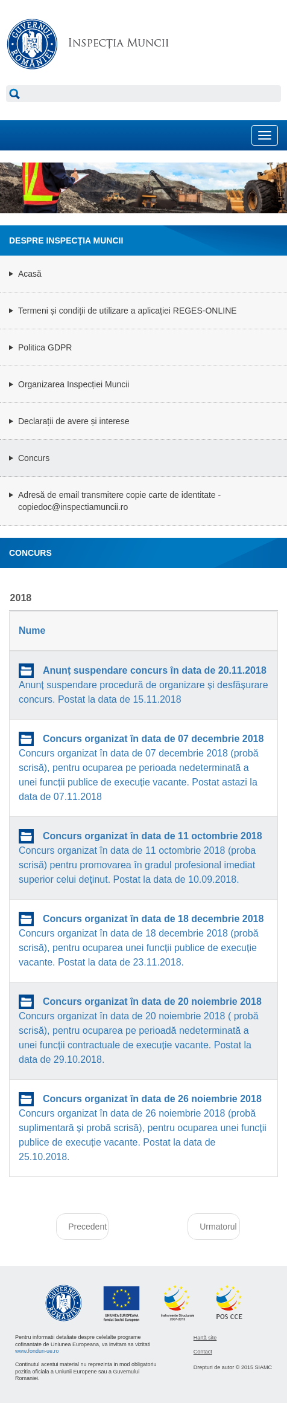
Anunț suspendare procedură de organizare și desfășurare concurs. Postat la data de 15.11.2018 (143, 685)
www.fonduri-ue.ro (37, 1351)
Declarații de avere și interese (73, 421)
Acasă (30, 274)
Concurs (33, 458)
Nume (32, 630)
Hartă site (205, 1338)
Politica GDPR (45, 347)
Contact (203, 1352)
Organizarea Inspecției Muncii (73, 384)
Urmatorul (218, 1226)
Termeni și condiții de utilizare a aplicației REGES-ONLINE (127, 310)
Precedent (87, 1226)
